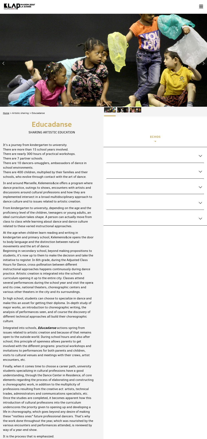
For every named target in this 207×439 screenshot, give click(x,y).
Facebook (157, 408)
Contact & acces (11, 426)
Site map (41, 426)
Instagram (182, 408)
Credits (78, 426)
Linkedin (199, 408)
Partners (29, 426)
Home (6, 70)
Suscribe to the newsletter (18, 408)
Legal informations (60, 426)
